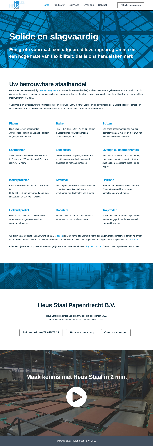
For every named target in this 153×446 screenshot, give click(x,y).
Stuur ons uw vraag (81, 332)
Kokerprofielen (19, 180)
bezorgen (134, 239)
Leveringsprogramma (48, 90)
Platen (13, 123)
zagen (60, 236)
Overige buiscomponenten (120, 149)
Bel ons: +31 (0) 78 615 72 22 (41, 332)
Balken (60, 123)
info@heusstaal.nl (93, 246)
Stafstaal (62, 180)
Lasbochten (17, 149)
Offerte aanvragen (115, 332)
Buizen (107, 123)
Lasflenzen (63, 149)
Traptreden (109, 210)
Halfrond (108, 180)
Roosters (62, 210)
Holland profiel (19, 210)
